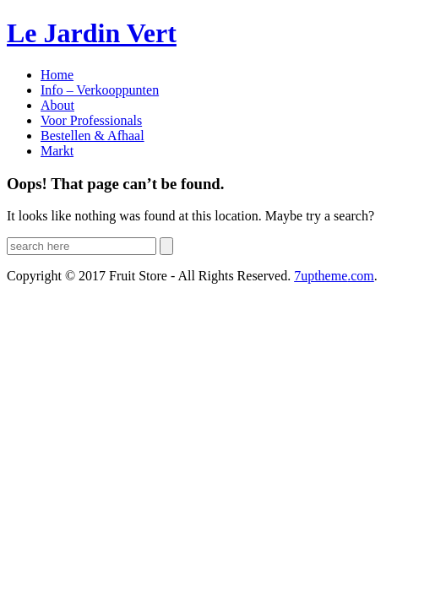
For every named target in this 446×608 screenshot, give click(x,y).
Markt (57, 151)
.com (334, 276)
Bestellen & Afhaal (92, 135)
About (57, 105)
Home (57, 75)
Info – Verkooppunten (100, 90)
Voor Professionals (91, 120)
